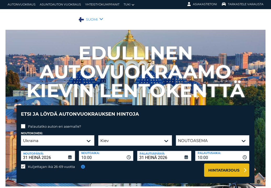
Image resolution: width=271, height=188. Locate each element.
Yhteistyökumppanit (102, 4)
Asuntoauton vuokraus (60, 4)
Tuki (129, 5)
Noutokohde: (32, 129)
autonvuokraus (22, 4)
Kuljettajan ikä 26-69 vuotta (51, 163)
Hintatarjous (224, 166)
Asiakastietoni (202, 4)
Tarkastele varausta (242, 4)
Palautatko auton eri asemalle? (54, 122)
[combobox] (105, 152)
